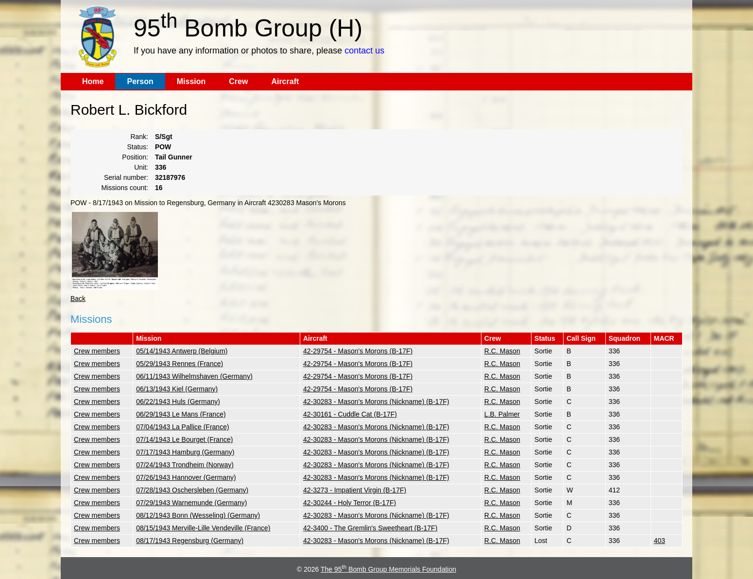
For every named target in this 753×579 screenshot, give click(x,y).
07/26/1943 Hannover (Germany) (186, 477)
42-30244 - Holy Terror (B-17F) (349, 503)
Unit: (141, 167)
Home (92, 81)
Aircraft (285, 81)
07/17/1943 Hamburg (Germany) (185, 452)
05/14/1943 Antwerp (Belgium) (181, 351)
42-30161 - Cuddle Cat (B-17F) (350, 414)
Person (140, 81)
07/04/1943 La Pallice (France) (182, 427)
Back (78, 298)
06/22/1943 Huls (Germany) (178, 401)
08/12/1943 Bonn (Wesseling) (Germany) (198, 515)
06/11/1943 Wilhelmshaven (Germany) (194, 376)
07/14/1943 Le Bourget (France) (184, 439)
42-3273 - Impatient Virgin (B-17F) (354, 490)
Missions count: (125, 188)
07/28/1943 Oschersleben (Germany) (192, 490)
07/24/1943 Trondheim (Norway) (185, 465)
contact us (364, 50)
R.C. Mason (502, 351)
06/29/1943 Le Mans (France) (180, 414)
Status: (137, 147)
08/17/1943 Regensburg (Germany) (189, 540)
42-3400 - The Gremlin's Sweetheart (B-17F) (370, 528)
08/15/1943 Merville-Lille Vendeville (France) (203, 528)
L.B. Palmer (502, 414)
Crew (238, 81)
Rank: (139, 136)
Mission (191, 81)
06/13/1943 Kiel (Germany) (177, 389)
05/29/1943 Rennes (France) (179, 364)
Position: (135, 157)
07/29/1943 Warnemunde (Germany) (191, 503)
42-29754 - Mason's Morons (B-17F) (357, 351)
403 (659, 540)
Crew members (97, 351)
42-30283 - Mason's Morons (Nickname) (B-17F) (376, 401)
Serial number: (126, 177)
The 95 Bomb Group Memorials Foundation (388, 569)
